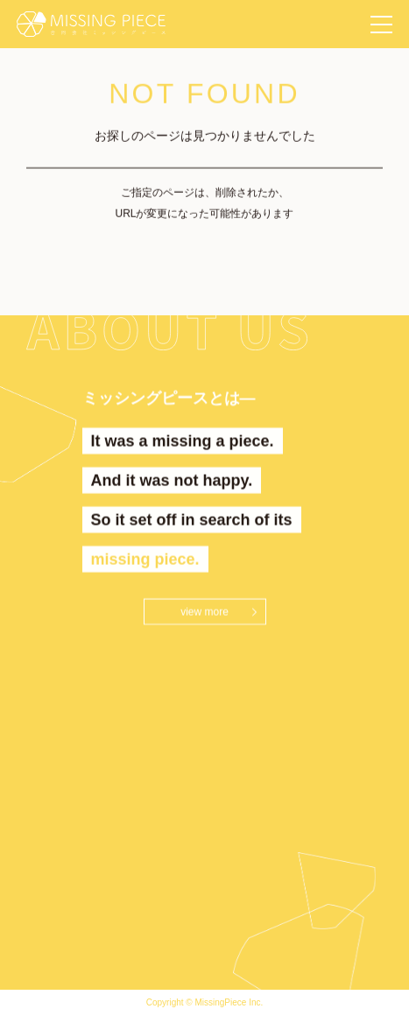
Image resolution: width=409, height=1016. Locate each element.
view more (204, 612)
